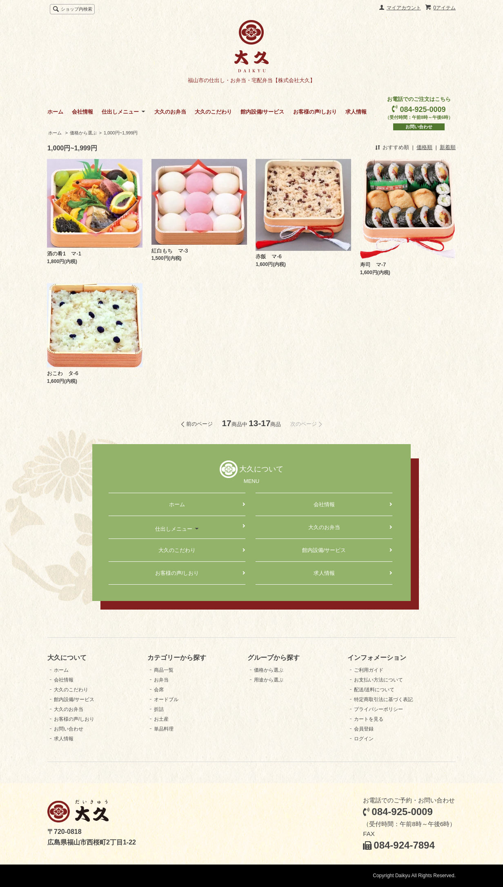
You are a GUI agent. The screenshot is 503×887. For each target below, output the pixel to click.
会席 (159, 690)
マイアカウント (404, 8)
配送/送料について (374, 690)
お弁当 (161, 680)
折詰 (159, 709)
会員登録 (364, 729)
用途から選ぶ (268, 680)
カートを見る (368, 719)
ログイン (364, 739)
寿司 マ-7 (373, 264)
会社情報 (82, 112)
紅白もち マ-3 (169, 251)
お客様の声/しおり (315, 112)
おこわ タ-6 (62, 373)
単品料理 (164, 729)
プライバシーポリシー (378, 709)
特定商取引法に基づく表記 (383, 699)
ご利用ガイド (368, 670)
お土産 (161, 719)
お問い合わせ (418, 126)
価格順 (424, 147)
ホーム (55, 112)
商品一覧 (164, 670)
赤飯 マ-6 (269, 256)
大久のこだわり (213, 112)
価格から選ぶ (83, 132)
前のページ (199, 424)
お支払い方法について (378, 680)
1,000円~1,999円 (121, 132)
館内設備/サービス (262, 112)
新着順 (448, 147)
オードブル (166, 699)
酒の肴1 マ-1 (64, 253)
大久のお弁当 (170, 112)
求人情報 (356, 112)
